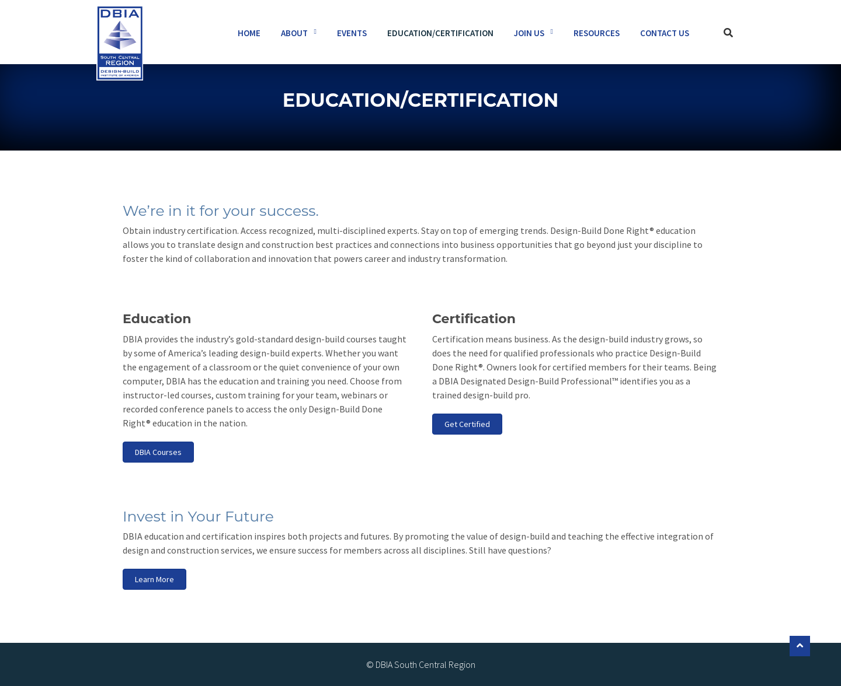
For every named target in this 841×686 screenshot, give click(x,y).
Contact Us (664, 32)
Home (249, 32)
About (294, 32)
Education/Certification (440, 32)
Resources (597, 32)
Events (352, 32)
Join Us (529, 32)
